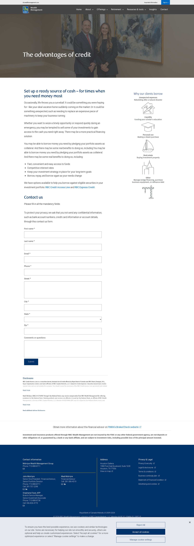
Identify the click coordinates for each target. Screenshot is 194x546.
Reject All (141, 525)
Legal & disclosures (146, 467)
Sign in (165, 2)
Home (79, 9)
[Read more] (26, 390)
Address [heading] (104, 459)
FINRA (128, 516)
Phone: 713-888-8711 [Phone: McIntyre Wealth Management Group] (31, 466)
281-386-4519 (70, 481)
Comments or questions (35, 338)
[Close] (190, 522)
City (26, 302)
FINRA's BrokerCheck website (123, 427)
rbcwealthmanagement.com (31, 2)
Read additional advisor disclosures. (34, 410)
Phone (27, 266)
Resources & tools (136, 9)
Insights (153, 9)
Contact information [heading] (32, 459)
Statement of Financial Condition (151, 480)
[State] (63, 319)
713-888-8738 (34, 500)
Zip (26, 325)
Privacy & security (145, 463)
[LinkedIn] (27, 489)
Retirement (117, 9)
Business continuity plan (148, 476)
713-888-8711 (34, 484)
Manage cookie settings (141, 540)
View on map (105, 471)
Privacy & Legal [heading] (145, 459)
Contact (164, 9)
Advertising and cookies (147, 484)
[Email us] (24, 468)
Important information (150, 2)
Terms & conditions (146, 471)
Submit (31, 362)
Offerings (102, 9)
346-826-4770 (32, 503)
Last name (29, 241)
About (89, 9)
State (27, 314)
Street (27, 279)
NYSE (120, 516)
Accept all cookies (140, 531)
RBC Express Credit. (85, 187)
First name (29, 229)
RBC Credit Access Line (57, 187)
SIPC (137, 516)
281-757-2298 (32, 486)
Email (27, 254)
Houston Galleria (107, 463)
